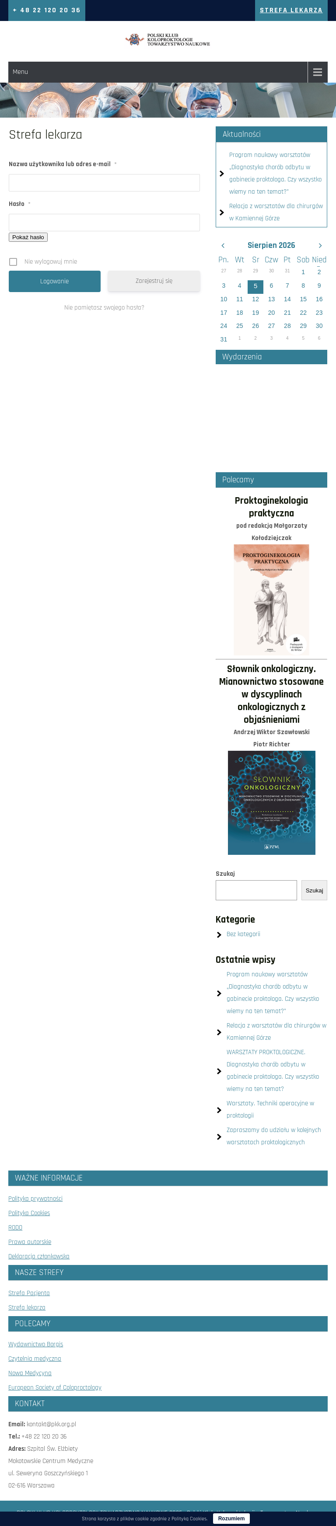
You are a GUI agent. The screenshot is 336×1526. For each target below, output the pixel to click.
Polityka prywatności (35, 1199)
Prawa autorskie (29, 1242)
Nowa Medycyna (30, 1373)
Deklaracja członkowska (39, 1256)
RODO (15, 1227)
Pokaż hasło (28, 237)
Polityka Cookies (29, 1213)
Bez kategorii (243, 934)
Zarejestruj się (154, 281)
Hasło (20, 204)
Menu (20, 72)
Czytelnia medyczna (34, 1359)
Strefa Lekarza (291, 10)
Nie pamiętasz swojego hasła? (104, 307)
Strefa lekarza (27, 1307)
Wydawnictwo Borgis (35, 1344)
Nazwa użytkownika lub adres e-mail (63, 164)
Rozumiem (231, 1519)
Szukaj (225, 874)
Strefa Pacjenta (29, 1293)
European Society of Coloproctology (55, 1387)
